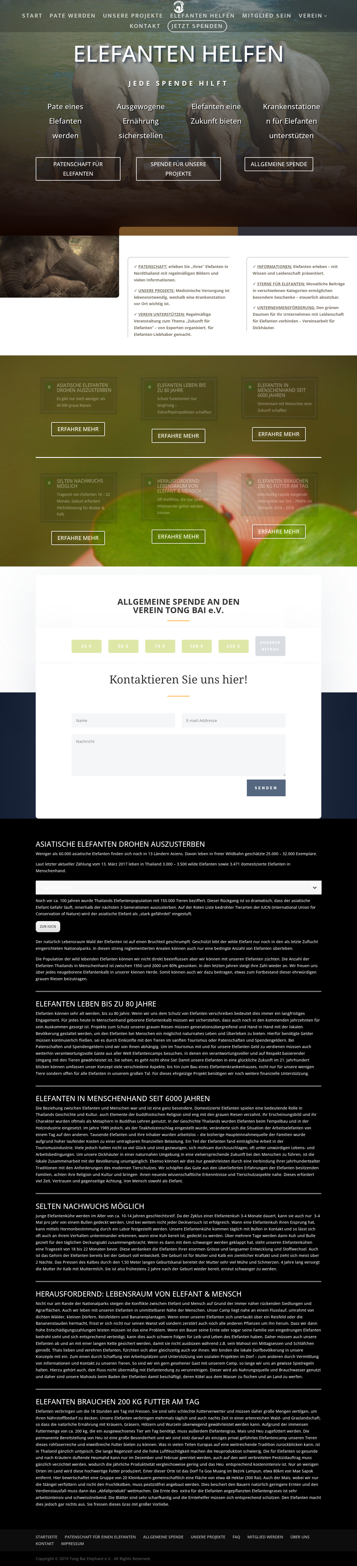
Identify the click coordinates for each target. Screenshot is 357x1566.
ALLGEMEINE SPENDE (279, 164)
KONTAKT (145, 27)
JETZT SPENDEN (197, 27)
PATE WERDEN (73, 17)
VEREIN (311, 17)
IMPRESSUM (72, 1543)
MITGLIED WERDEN (265, 1536)
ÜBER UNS (300, 1536)
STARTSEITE (46, 1536)
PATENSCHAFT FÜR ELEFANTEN (78, 168)
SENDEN (266, 787)
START (32, 17)
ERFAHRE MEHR (78, 429)
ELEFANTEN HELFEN (202, 17)
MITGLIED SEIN (267, 17)
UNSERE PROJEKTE (133, 17)
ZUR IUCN (48, 926)
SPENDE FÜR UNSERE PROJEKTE (178, 168)
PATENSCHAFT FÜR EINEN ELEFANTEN (100, 1536)
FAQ (236, 1536)
